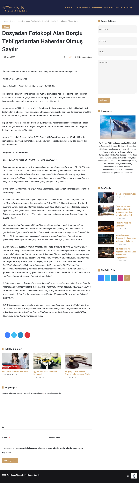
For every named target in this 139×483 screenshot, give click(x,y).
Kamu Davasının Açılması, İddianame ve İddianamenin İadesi (126, 238)
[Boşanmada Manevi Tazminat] (15, 361)
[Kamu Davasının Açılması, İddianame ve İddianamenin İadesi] (106, 239)
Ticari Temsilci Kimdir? (126, 194)
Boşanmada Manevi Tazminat (15, 371)
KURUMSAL (70, 8)
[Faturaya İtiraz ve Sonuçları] (106, 226)
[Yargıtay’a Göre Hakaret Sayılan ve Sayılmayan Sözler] (78, 361)
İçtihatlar (17, 21)
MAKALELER (97, 8)
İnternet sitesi (54, 438)
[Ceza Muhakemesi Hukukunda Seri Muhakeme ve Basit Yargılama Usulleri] (106, 210)
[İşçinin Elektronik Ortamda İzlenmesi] (47, 361)
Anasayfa (7, 21)
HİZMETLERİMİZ (83, 8)
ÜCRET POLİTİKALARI (113, 8)
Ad (4, 427)
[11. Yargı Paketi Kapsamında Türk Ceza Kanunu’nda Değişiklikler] (106, 252)
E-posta (6, 438)
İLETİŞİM (128, 8)
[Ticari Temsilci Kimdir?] (106, 197)
